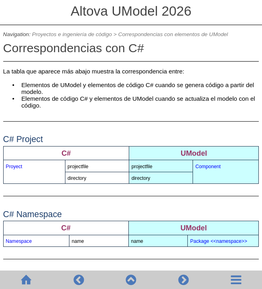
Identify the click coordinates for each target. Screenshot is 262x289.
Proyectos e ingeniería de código (72, 34)
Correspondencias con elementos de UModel (173, 34)
